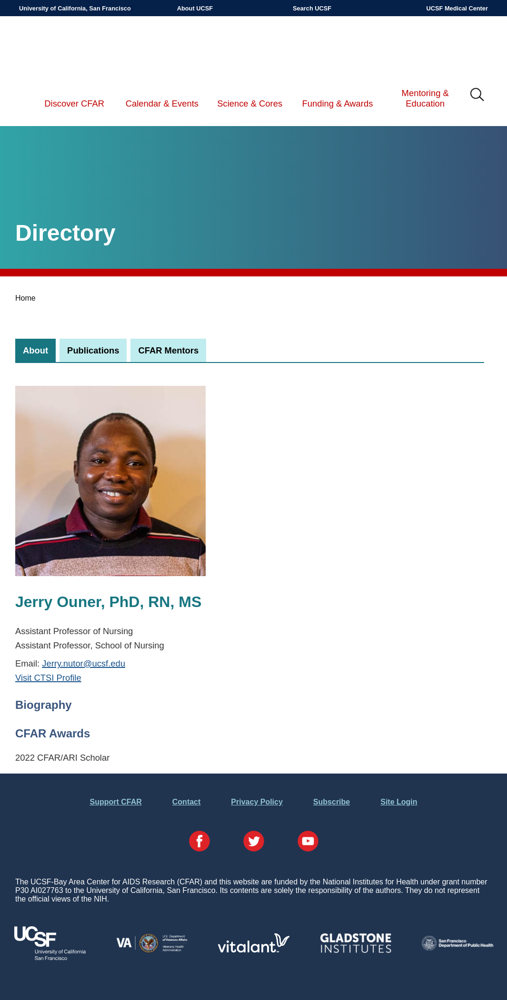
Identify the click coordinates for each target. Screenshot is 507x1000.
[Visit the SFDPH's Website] (457, 948)
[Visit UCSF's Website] (50, 957)
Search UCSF (312, 8)
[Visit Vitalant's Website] (253, 950)
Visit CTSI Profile (48, 678)
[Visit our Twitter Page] (254, 842)
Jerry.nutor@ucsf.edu (83, 663)
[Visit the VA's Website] (152, 951)
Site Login (398, 802)
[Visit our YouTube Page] (308, 842)
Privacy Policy (257, 802)
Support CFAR (115, 802)
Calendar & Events (162, 103)
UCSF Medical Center (457, 8)
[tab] (35, 350)
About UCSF (195, 8)
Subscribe (331, 802)
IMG (477, 95)
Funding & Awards (337, 103)
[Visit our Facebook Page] (199, 842)
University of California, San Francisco (75, 8)
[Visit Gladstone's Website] (355, 951)
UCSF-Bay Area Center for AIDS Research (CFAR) (68, 47)
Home (25, 298)
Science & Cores (249, 103)
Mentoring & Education (425, 98)
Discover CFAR (74, 103)
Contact (186, 802)
